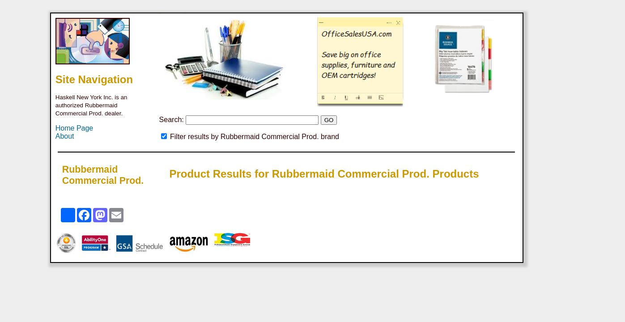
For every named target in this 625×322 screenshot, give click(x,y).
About (64, 136)
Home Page (74, 128)
